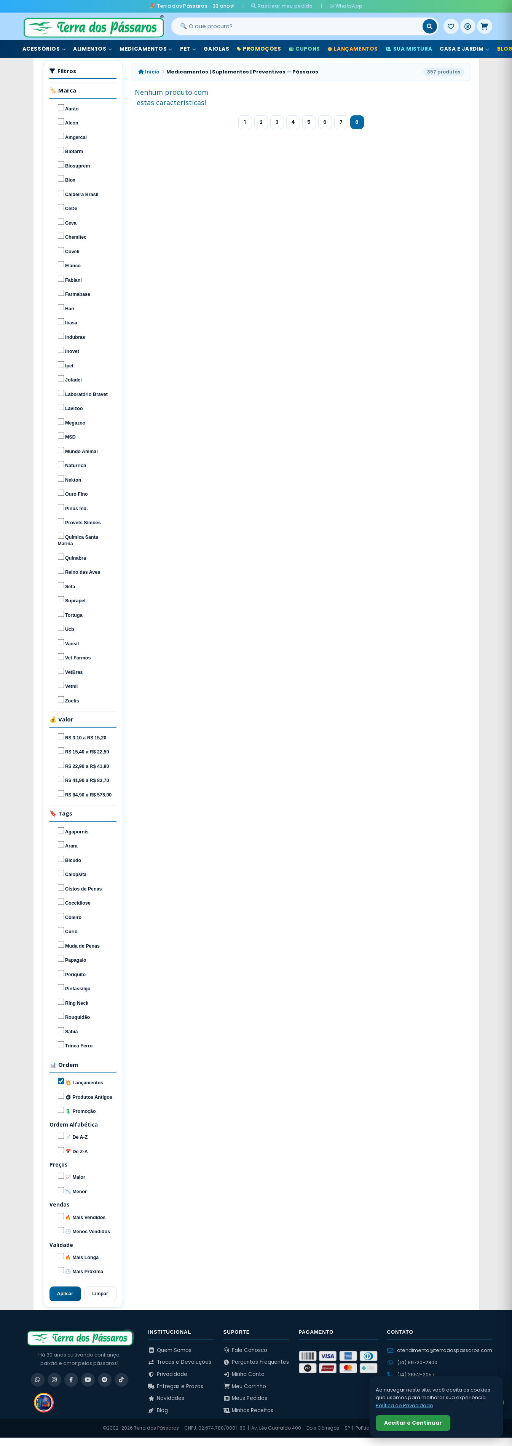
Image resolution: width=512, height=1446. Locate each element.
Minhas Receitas (248, 1410)
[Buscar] (430, 26)
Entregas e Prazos (175, 1386)
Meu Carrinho (244, 1386)
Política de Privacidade (404, 1405)
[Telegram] (105, 1380)
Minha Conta (244, 1374)
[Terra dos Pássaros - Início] (93, 26)
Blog (158, 1410)
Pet (188, 49)
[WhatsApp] (38, 1380)
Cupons (304, 49)
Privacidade (167, 1374)
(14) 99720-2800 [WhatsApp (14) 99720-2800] (412, 1362)
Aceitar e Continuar (413, 1423)
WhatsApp (346, 6)
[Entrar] (467, 26)
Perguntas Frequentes (256, 1362)
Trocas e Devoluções (179, 1362)
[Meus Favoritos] (451, 26)
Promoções (259, 49)
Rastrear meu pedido (282, 6)
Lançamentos (353, 49)
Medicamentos (146, 49)
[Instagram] (54, 1380)
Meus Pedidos (245, 1398)
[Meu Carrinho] (484, 26)
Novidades (166, 1398)
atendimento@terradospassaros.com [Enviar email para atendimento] (439, 1350)
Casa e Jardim (464, 49)
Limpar (100, 1293)
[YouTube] (88, 1380)
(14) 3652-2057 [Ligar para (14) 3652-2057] (410, 1374)
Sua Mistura (409, 49)
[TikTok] (121, 1380)
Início (149, 71)
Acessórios (44, 49)
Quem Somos (169, 1350)
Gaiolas (216, 49)
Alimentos (92, 49)
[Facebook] (71, 1380)
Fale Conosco (245, 1350)
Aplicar (65, 1293)
